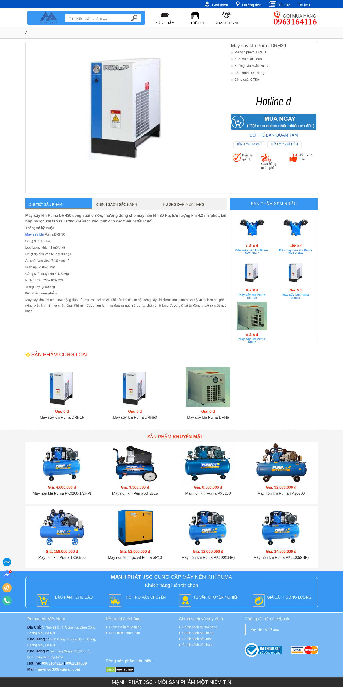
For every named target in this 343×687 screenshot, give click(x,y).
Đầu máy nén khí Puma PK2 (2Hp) (252, 252)
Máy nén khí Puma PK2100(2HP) (281, 558)
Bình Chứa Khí (249, 144)
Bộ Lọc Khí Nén (284, 144)
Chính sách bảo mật (197, 639)
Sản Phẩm (165, 23)
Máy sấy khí (34, 234)
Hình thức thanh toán (124, 633)
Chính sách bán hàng (197, 633)
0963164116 (52, 663)
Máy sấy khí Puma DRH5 (252, 341)
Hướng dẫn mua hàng (183, 204)
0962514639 (76, 663)
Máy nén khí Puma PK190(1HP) (208, 558)
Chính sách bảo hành (116, 204)
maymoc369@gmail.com (58, 669)
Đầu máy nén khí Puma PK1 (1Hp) (295, 252)
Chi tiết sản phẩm (45, 204)
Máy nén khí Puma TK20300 (281, 493)
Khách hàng (226, 23)
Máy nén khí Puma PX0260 (208, 493)
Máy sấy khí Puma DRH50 (252, 296)
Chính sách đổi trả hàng (199, 627)
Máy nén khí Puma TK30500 (62, 558)
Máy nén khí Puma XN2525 (135, 493)
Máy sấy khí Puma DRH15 (295, 296)
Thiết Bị (196, 23)
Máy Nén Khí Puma (264, 629)
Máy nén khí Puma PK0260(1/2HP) (62, 493)
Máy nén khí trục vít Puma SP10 (135, 558)
